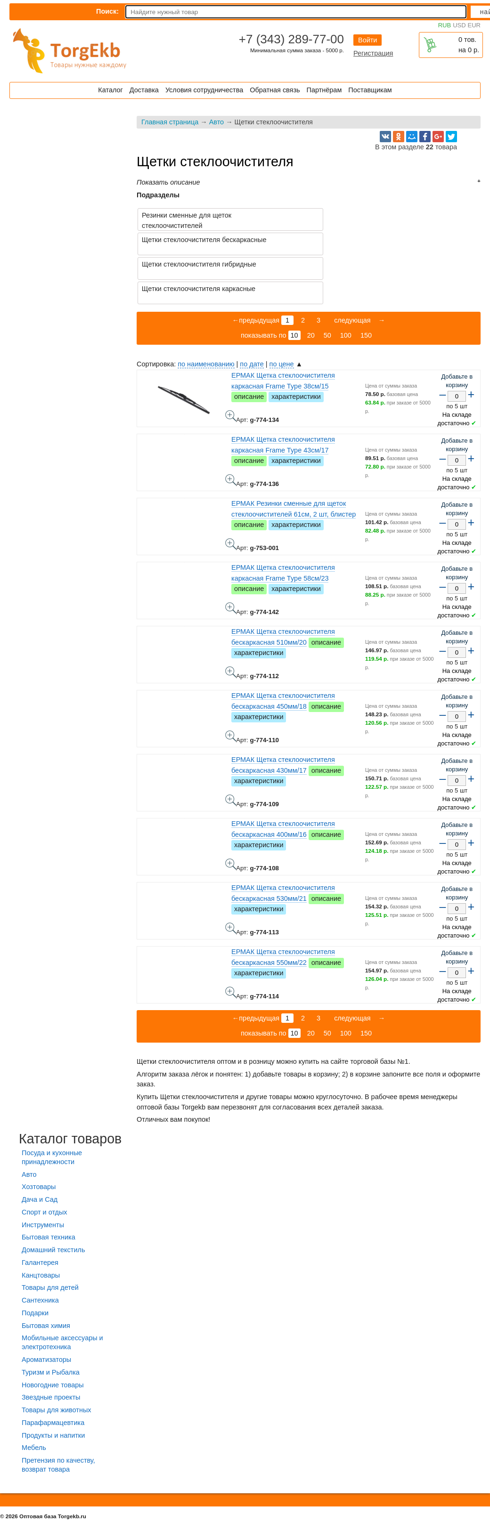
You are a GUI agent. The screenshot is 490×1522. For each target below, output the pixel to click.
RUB (444, 25)
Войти (367, 40)
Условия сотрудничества (204, 90)
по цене (282, 315)
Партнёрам (324, 90)
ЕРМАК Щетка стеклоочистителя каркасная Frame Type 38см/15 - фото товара (231, 367)
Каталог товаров (70, 1089)
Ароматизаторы (46, 1310)
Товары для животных (56, 1361)
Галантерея (40, 1213)
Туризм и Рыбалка (51, 1323)
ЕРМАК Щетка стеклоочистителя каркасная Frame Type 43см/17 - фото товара (231, 431)
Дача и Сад (39, 1150)
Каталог (110, 90)
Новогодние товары (53, 1336)
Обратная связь (275, 90)
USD (459, 25)
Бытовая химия (46, 1276)
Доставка (144, 90)
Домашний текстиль (53, 1201)
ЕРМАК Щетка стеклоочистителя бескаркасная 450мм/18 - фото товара (231, 687)
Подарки (35, 1264)
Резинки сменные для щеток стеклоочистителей (186, 220)
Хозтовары (39, 1138)
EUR (474, 25)
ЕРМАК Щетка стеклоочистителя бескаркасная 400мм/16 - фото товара (231, 815)
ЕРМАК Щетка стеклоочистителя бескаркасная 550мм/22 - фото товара (231, 943)
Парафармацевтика (53, 1373)
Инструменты (43, 1176)
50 (327, 286)
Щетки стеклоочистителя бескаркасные (375, 215)
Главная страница (169, 122)
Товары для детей (50, 1238)
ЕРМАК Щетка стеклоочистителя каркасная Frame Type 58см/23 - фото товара (231, 559)
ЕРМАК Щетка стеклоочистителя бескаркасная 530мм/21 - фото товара (231, 879)
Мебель (34, 1398)
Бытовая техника (48, 1188)
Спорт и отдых (44, 1163)
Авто (216, 122)
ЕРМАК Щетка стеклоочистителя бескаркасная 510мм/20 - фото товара (231, 623)
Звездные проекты (51, 1348)
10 (294, 286)
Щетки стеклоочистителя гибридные (199, 239)
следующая (351, 271)
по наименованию (206, 315)
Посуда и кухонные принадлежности (52, 1108)
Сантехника (40, 1251)
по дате (251, 315)
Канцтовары (41, 1226)
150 (366, 286)
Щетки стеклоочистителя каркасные (370, 239)
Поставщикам (370, 90)
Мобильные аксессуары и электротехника (62, 1293)
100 (345, 286)
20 (311, 286)
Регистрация (373, 53)
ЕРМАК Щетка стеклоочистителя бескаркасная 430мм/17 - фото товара (231, 751)
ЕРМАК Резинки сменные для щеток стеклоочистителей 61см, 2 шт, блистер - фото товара (231, 495)
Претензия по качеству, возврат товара (58, 1416)
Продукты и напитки (53, 1386)
